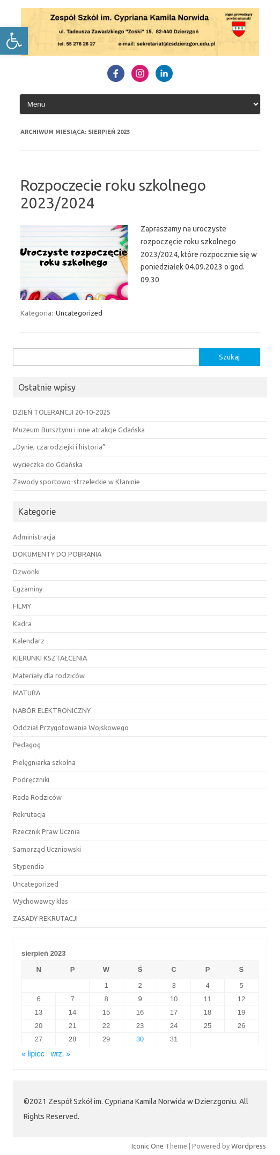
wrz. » (60, 1054)
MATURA (26, 692)
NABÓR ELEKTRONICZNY (52, 710)
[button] (14, 41)
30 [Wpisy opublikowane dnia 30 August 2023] (140, 1039)
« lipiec (33, 1054)
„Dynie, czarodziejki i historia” (59, 447)
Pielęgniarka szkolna (44, 762)
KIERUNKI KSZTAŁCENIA (50, 658)
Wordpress (248, 1146)
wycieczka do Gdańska (48, 464)
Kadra (22, 623)
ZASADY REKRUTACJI (45, 918)
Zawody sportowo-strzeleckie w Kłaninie (76, 481)
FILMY (22, 606)
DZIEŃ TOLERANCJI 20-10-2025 (61, 412)
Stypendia (28, 866)
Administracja (34, 537)
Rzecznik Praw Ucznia (46, 831)
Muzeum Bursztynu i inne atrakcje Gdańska (79, 429)
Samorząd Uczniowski (47, 849)
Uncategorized (79, 313)
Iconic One (147, 1146)
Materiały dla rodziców (49, 675)
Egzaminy (27, 588)
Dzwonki (26, 571)
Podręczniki (31, 779)
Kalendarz (29, 640)
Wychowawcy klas (40, 901)
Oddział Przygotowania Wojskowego (71, 727)
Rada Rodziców (37, 797)
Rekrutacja (29, 814)
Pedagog (27, 744)
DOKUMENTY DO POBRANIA (57, 554)
